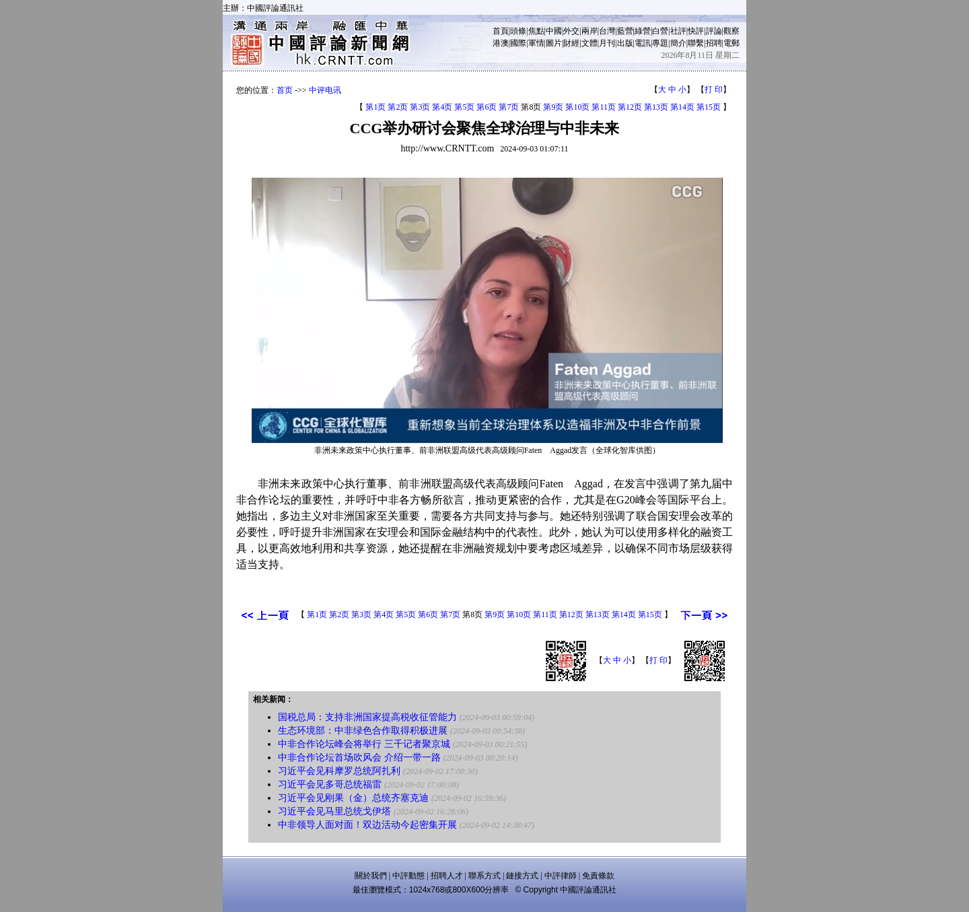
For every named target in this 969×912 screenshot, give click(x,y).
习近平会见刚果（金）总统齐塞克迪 (353, 798)
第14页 (682, 107)
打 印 (714, 89)
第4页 (442, 107)
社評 (678, 31)
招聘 (714, 43)
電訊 (643, 43)
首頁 (501, 31)
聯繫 (696, 43)
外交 (571, 31)
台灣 (607, 31)
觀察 (731, 31)
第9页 (553, 107)
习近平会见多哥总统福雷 (330, 784)
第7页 (509, 107)
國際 (518, 43)
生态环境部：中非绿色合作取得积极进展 (362, 731)
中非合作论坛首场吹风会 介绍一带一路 (359, 757)
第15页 (708, 107)
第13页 (656, 107)
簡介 (678, 43)
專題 (660, 43)
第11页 (603, 107)
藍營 (625, 31)
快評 (696, 31)
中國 (554, 31)
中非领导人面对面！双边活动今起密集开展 (367, 825)
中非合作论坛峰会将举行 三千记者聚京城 (364, 744)
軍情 (536, 43)
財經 (571, 43)
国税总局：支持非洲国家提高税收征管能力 (367, 717)
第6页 (486, 107)
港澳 (501, 43)
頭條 (518, 31)
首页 (285, 90)
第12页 (630, 107)
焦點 (536, 31)
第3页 (420, 107)
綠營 (643, 31)
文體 (589, 43)
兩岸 (589, 31)
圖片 (554, 43)
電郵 (731, 43)
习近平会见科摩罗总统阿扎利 (339, 771)
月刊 (607, 43)
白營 (660, 31)
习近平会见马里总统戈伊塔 (334, 811)
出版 (625, 43)
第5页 (464, 107)
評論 (714, 31)
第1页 (375, 107)
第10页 (577, 107)
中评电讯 (325, 90)
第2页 (398, 107)
